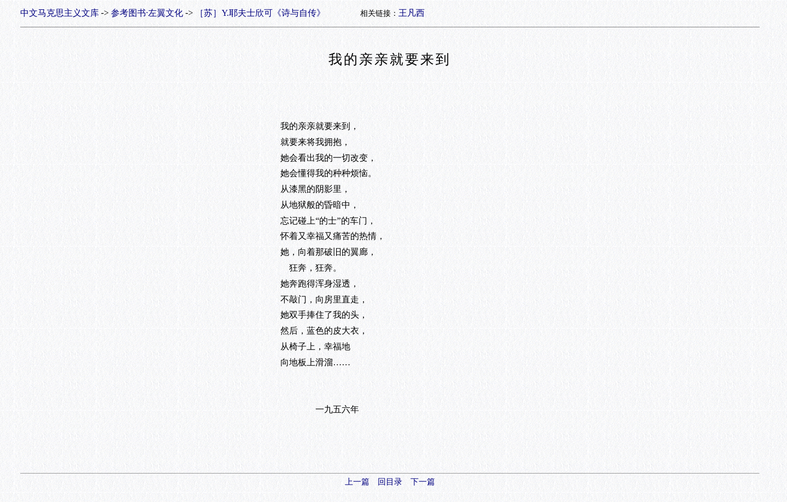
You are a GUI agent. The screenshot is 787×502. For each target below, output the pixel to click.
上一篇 (357, 481)
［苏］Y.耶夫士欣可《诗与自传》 (260, 12)
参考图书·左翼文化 (147, 12)
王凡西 (411, 12)
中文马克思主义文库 (59, 12)
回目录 (390, 481)
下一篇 (422, 481)
